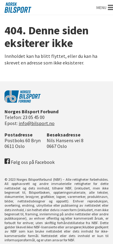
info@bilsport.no (37, 123)
